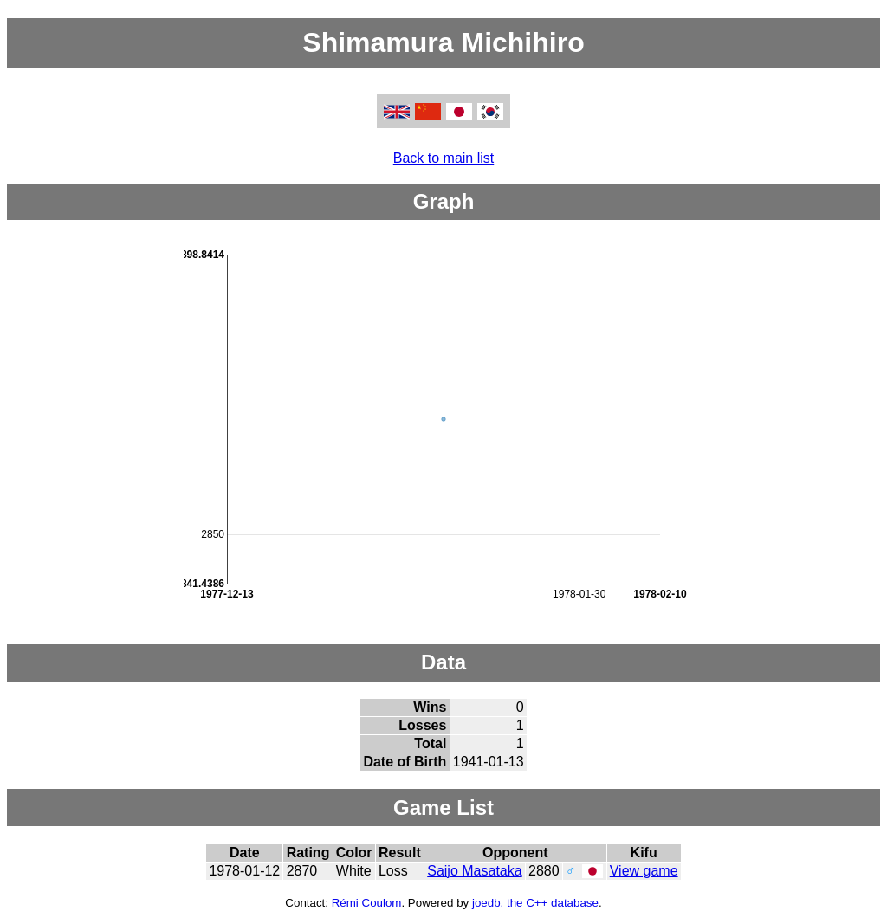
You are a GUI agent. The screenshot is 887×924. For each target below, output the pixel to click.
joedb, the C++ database (535, 902)
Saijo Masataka (474, 870)
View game (644, 870)
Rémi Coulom (367, 902)
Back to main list (443, 158)
